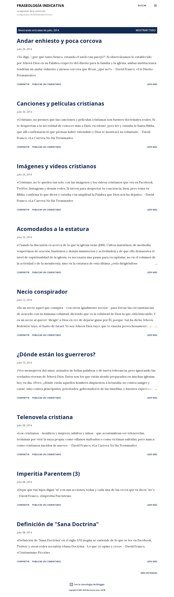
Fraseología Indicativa (40, 5)
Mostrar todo (146, 30)
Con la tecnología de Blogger (87, 584)
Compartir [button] (23, 84)
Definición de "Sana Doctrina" (58, 524)
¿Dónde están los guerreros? (56, 354)
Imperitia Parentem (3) (48, 473)
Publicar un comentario (46, 84)
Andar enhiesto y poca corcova (59, 41)
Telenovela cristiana (45, 417)
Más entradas (149, 572)
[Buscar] (142, 5)
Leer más (152, 84)
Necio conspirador (42, 291)
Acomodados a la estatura (53, 229)
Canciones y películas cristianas (60, 103)
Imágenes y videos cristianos (56, 166)
